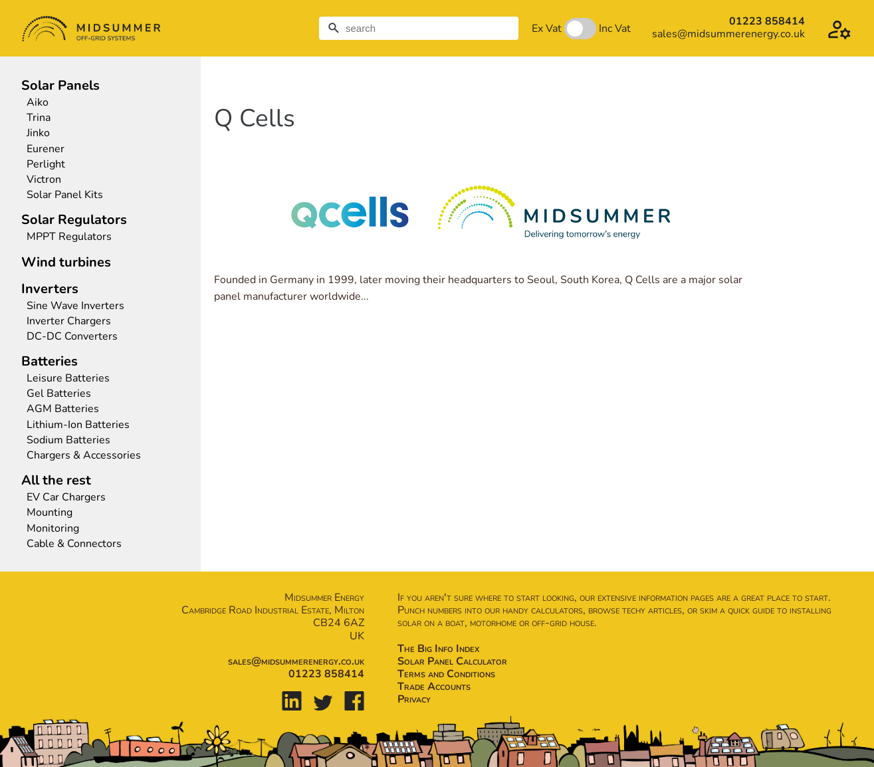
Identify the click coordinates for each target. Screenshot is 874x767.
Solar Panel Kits (65, 195)
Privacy (414, 699)
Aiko (38, 102)
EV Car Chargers (67, 497)
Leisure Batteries (68, 378)
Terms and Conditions (446, 674)
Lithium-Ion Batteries (78, 425)
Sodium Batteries (68, 440)
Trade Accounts (434, 686)
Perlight (46, 164)
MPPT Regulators (69, 237)
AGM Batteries (63, 409)
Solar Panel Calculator (452, 661)
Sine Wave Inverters (75, 306)
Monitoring (53, 528)
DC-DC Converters (72, 336)
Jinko (38, 133)
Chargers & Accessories (84, 455)
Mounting (49, 512)
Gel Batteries (59, 393)
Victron (44, 179)
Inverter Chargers (69, 321)
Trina (39, 118)
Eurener (45, 149)
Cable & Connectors (74, 544)
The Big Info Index (438, 648)
